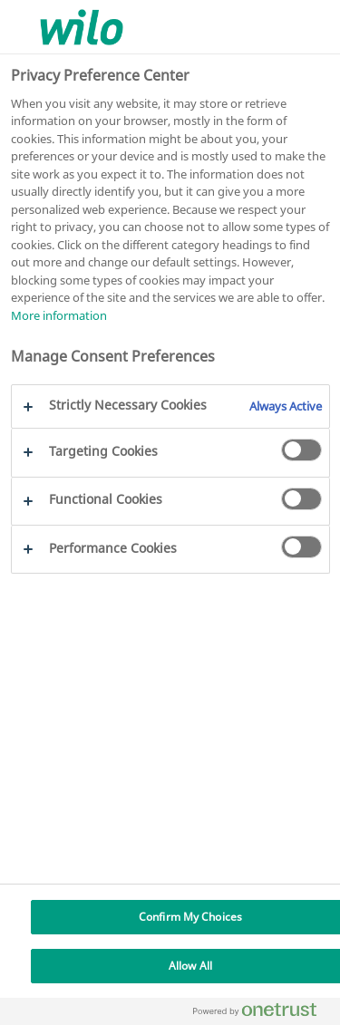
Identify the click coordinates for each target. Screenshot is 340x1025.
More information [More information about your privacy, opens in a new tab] (59, 315)
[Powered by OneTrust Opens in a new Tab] (262, 1013)
